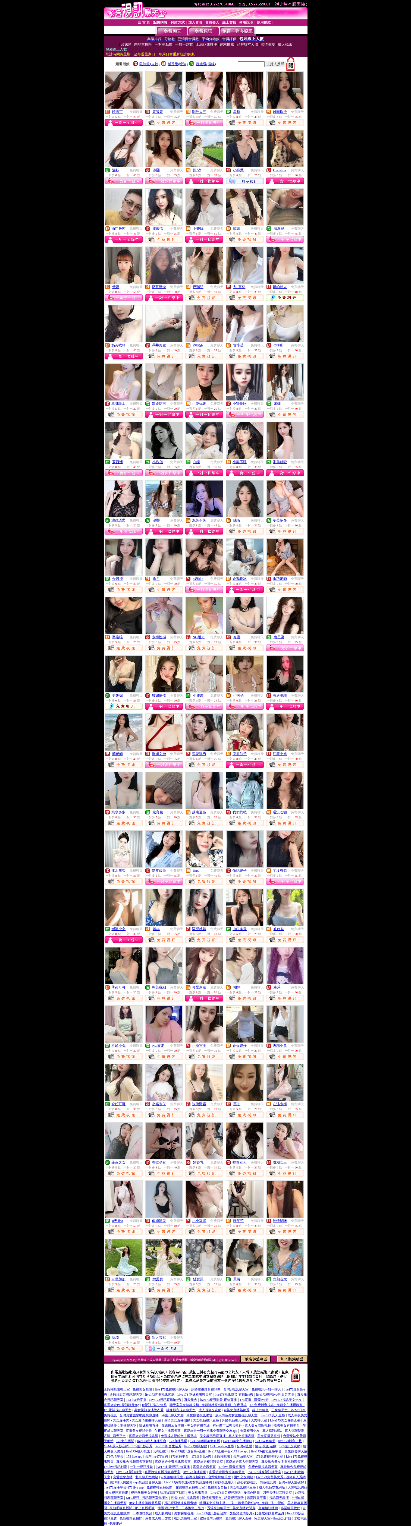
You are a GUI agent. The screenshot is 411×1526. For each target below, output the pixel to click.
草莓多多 (280, 520)
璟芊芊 (238, 1221)
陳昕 (236, 520)
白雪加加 (118, 1279)
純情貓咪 (280, 1221)
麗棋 (156, 929)
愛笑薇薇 (159, 870)
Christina (279, 170)
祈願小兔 (118, 1046)
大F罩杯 (239, 287)
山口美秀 (240, 929)
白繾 (196, 462)
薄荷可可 (118, 987)
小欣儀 (157, 462)
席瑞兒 (198, 287)
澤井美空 (159, 345)
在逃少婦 (280, 1104)
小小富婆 (199, 1221)
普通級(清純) (206, 64)
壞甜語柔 (118, 520)
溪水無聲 (118, 870)
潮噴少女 (118, 929)
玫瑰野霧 (199, 1104)
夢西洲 (117, 462)
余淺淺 (117, 579)
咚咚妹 (279, 929)
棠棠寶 (157, 1279)
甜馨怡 (157, 228)
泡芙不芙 (199, 520)
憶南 (115, 1337)
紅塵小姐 (280, 754)
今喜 (236, 637)
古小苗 (238, 345)
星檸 (236, 112)
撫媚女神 (159, 754)
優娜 (115, 287)
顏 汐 (197, 170)
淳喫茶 (198, 345)
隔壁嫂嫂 (199, 929)
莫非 (236, 1104)
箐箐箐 (157, 112)
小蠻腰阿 (240, 404)
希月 (156, 579)
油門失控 (118, 228)
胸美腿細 (159, 987)
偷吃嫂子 (240, 870)
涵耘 (115, 170)
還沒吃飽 (280, 812)
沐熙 (156, 170)
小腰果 (198, 695)
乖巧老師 (280, 579)
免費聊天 (136, 112)
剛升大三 (199, 112)
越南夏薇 (199, 812)
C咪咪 (278, 345)
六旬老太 (280, 1279)
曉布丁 (117, 112)
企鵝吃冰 (240, 579)
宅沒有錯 (280, 870)
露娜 (277, 404)
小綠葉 (238, 170)
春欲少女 (159, 1162)
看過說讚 (280, 695)
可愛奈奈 (199, 987)
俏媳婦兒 (159, 1221)
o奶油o (198, 579)
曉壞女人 (240, 1162)
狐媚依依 (159, 695)
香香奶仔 (240, 1046)
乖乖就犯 (280, 462)
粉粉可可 (118, 1104)
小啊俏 (238, 695)
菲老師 (117, 754)
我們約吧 (240, 812)
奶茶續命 (159, 287)
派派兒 (279, 228)
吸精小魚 (280, 1046)
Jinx (196, 870)
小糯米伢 (159, 1104)
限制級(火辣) (149, 64)
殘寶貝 (198, 1279)
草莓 (236, 1279)
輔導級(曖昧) (178, 64)
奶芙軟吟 (118, 345)
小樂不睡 (240, 462)
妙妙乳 (198, 1162)
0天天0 (117, 1221)
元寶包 (157, 812)
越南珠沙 (280, 112)
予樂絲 (198, 228)
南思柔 (279, 637)
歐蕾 (236, 228)
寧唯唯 (117, 637)
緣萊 (277, 987)
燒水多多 (118, 812)
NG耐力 (199, 637)
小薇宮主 (199, 1046)
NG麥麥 (158, 1046)
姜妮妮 (117, 695)
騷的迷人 (280, 287)
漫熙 (156, 520)
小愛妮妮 (199, 404)
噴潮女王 (280, 1162)
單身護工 (118, 404)
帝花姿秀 (199, 754)
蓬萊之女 (118, 1162)
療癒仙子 (240, 754)
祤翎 (236, 987)
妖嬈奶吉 (159, 404)
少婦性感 (159, 637)
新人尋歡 (159, 1337)
